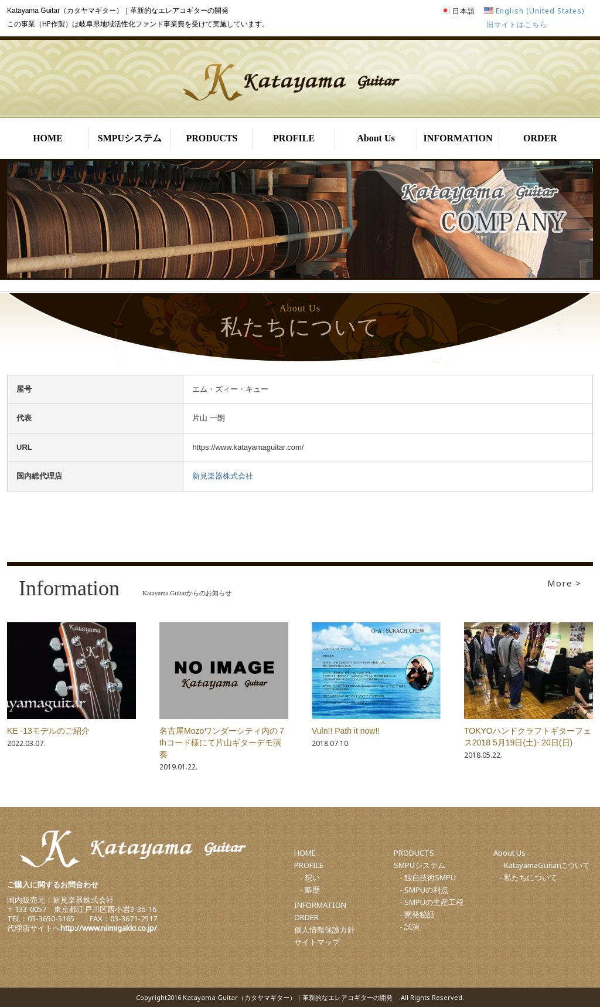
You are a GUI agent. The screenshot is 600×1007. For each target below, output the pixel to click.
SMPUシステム (130, 138)
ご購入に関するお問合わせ (52, 884)
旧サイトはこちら (516, 24)
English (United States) (540, 11)
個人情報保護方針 (324, 929)
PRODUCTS (211, 138)
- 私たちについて (528, 877)
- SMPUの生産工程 (431, 902)
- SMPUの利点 (424, 889)
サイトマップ (317, 942)
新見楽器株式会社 (222, 476)
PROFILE (294, 138)
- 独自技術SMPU (428, 877)
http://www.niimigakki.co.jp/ (108, 928)
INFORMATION (458, 138)
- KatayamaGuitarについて (544, 865)
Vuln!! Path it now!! (346, 730)
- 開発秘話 (417, 914)
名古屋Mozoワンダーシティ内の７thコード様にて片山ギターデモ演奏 (222, 742)
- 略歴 (310, 889)
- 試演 (410, 926)
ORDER (540, 138)
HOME (48, 138)
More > (564, 583)
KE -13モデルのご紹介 (48, 730)
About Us (375, 138)
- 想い (310, 877)
